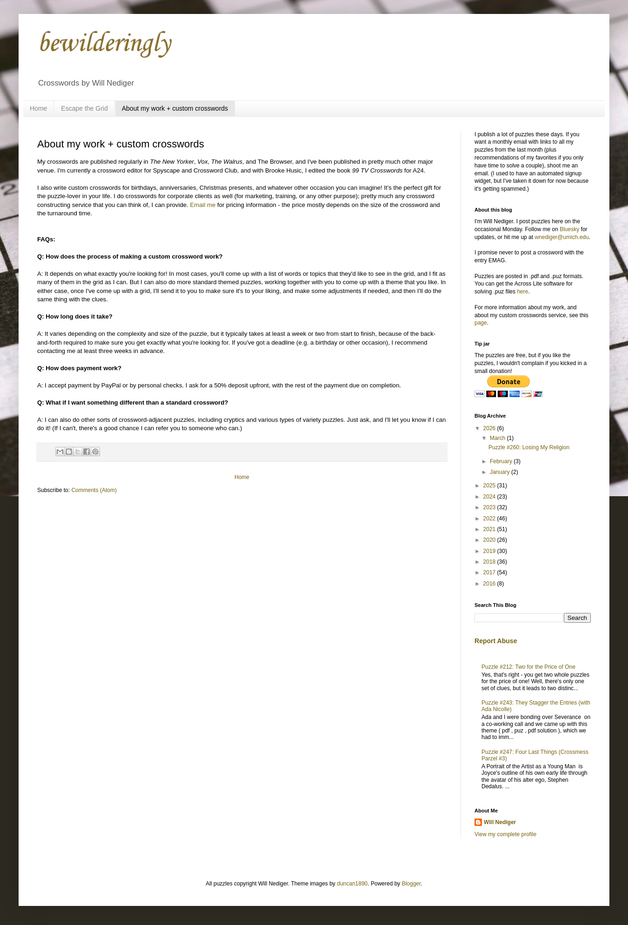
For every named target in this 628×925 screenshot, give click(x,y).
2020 (490, 540)
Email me (202, 204)
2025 (490, 485)
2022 (490, 518)
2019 (490, 551)
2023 (490, 507)
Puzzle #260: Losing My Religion (528, 447)
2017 (490, 572)
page (480, 322)
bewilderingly (103, 44)
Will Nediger (500, 822)
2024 (490, 496)
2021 (490, 529)
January (500, 472)
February (502, 461)
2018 (490, 562)
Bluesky (569, 229)
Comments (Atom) (93, 490)
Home (38, 108)
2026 (490, 428)
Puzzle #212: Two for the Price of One (528, 667)
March (498, 438)
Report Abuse (495, 641)
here (522, 291)
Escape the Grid (84, 108)
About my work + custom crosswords (175, 108)
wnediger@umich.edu (561, 237)
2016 (490, 583)
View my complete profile (505, 834)
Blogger (411, 883)
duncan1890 (352, 883)
